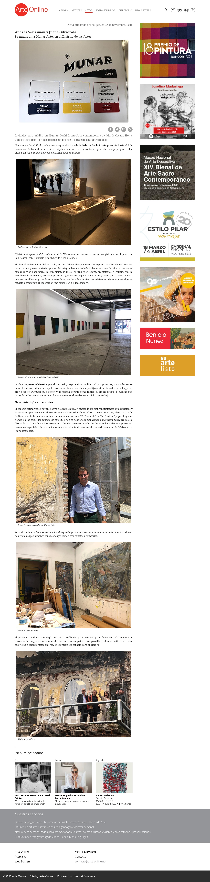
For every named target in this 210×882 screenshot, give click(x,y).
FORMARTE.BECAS (106, 10)
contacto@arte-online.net (90, 861)
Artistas (77, 10)
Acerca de (20, 856)
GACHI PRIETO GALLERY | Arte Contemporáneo (118, 804)
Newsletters (143, 10)
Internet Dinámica (84, 876)
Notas (89, 10)
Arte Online (22, 851)
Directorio (125, 10)
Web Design (22, 861)
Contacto (80, 856)
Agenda (63, 10)
